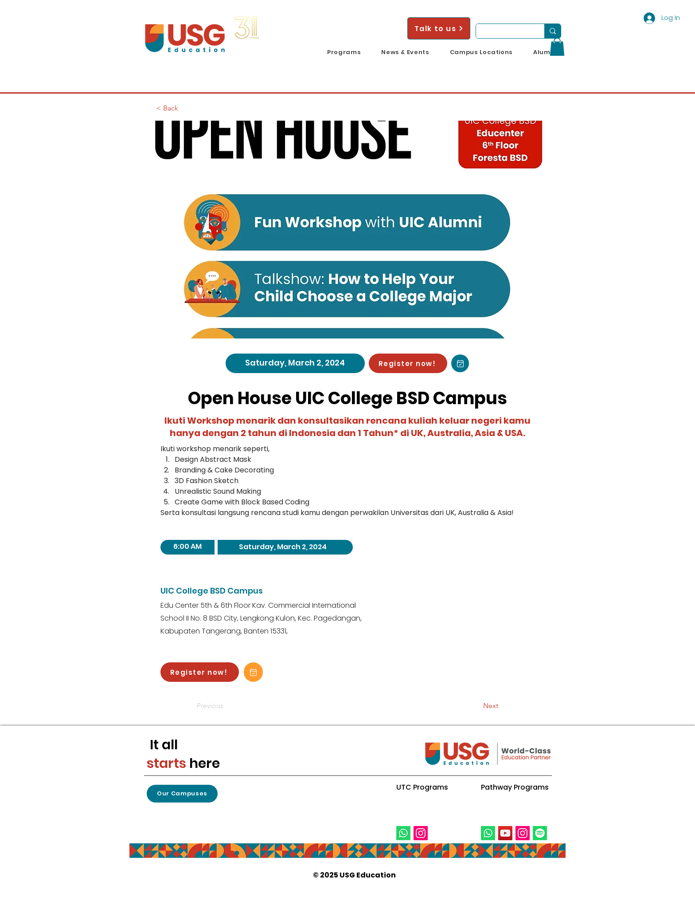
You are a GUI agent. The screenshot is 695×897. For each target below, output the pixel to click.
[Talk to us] (438, 28)
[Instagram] (421, 833)
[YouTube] (505, 833)
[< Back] (185, 108)
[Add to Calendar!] (460, 363)
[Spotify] (540, 833)
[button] (344, 52)
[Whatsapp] (403, 833)
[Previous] (226, 706)
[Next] (476, 706)
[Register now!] (408, 363)
